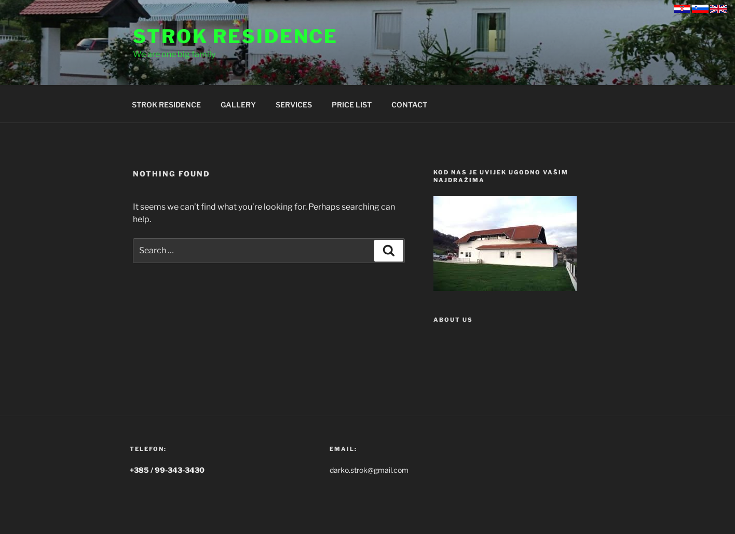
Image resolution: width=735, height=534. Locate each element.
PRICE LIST (352, 104)
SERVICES (294, 104)
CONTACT (409, 104)
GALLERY (238, 104)
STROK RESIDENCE (166, 104)
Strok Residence (235, 36)
